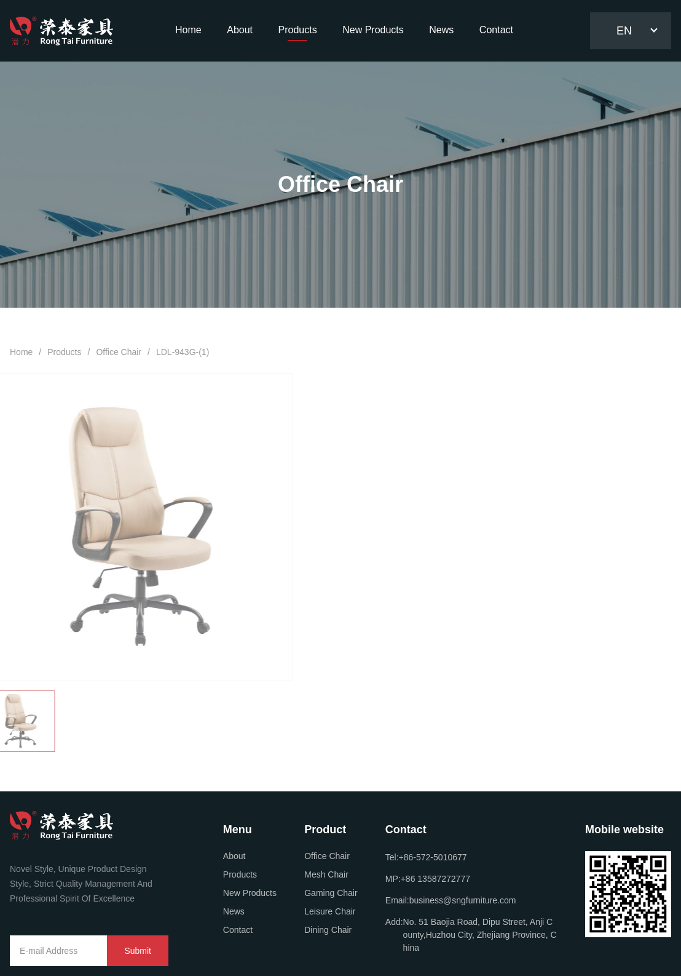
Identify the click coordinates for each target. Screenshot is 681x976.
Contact (238, 930)
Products (64, 352)
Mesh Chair (326, 874)
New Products (250, 893)
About (234, 856)
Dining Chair (328, 930)
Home (21, 352)
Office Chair (118, 352)
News (234, 911)
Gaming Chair (330, 893)
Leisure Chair (329, 911)
